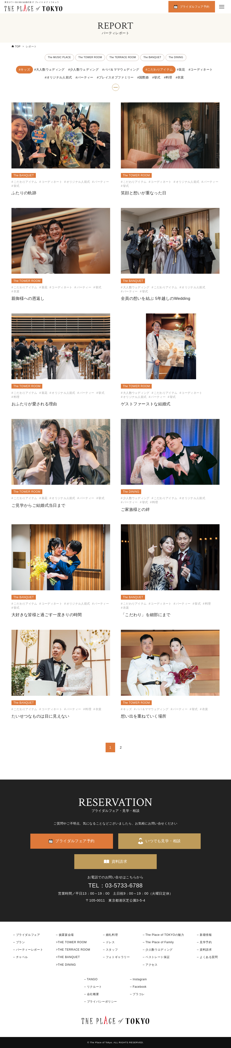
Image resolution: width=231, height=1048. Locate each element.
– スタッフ (110, 949)
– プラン (19, 942)
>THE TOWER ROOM (71, 942)
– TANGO (90, 979)
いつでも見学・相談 (163, 841)
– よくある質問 (207, 957)
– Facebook (138, 986)
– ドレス (109, 942)
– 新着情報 (204, 935)
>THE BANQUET (68, 957)
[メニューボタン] (221, 6)
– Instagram (138, 979)
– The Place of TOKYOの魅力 (163, 935)
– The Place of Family (158, 942)
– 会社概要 (91, 994)
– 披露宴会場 (65, 935)
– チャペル (20, 957)
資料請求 (119, 861)
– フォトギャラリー (116, 957)
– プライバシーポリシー (100, 1001)
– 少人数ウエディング (158, 949)
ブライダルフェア (28, 935)
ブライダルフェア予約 (195, 6)
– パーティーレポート (28, 949)
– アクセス (150, 964)
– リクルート (93, 986)
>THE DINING (66, 964)
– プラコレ (137, 994)
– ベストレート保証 (156, 957)
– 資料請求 (204, 949)
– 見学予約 (204, 942)
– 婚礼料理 (110, 935)
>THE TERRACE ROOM (73, 949)
